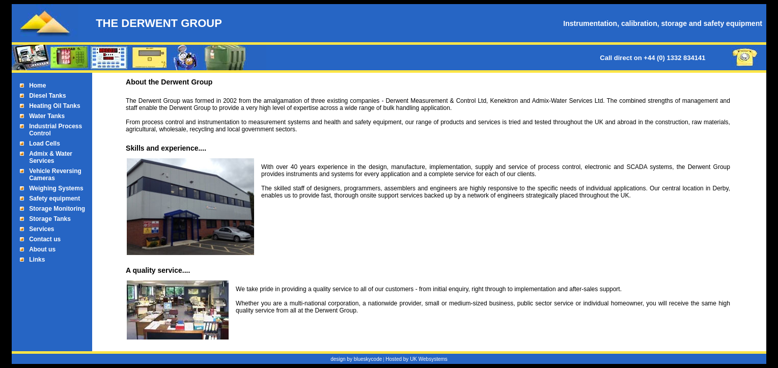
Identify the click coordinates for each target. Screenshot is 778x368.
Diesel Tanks (47, 95)
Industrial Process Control (55, 130)
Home (37, 85)
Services (41, 229)
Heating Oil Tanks (54, 105)
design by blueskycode (356, 359)
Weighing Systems (56, 188)
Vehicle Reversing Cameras (55, 174)
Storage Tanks (50, 218)
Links (37, 259)
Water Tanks (47, 116)
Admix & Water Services (50, 157)
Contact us (45, 239)
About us (42, 249)
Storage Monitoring (57, 208)
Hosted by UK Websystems (416, 359)
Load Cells (44, 143)
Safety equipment (54, 198)
